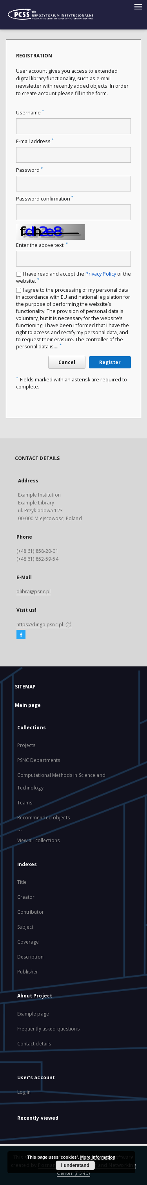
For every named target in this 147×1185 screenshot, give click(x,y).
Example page (33, 1013)
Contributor (30, 912)
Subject (25, 927)
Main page (28, 705)
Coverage (28, 941)
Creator (26, 897)
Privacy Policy (100, 273)
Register (110, 362)
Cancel (66, 362)
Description (30, 956)
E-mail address (35, 141)
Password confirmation (44, 198)
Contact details (34, 1043)
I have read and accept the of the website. (73, 277)
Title (22, 882)
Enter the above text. (42, 245)
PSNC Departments (38, 760)
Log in (24, 1092)
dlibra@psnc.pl (33, 591)
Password (29, 170)
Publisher (27, 971)
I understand (75, 1165)
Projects (26, 745)
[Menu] (138, 6)
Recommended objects (43, 817)
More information (97, 1157)
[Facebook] (20, 635)
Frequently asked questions (48, 1028)
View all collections (38, 840)
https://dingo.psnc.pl (44, 624)
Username (30, 112)
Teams (25, 802)
